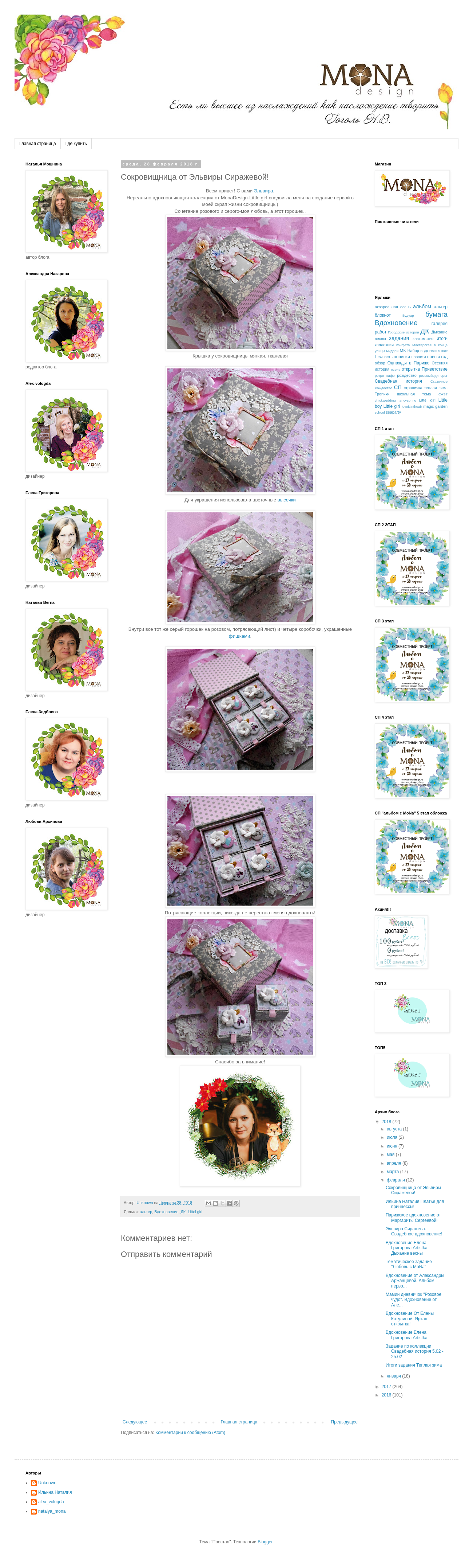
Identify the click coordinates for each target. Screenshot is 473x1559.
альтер (146, 1212)
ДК (183, 1212)
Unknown (47, 1482)
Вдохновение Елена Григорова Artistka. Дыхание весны (407, 1248)
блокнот (383, 315)
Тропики (382, 394)
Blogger (265, 1541)
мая (391, 1154)
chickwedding (385, 400)
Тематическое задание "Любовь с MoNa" (409, 1264)
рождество (406, 375)
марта (393, 1171)
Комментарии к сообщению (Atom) (190, 1432)
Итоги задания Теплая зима (414, 1365)
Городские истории (403, 332)
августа (395, 1129)
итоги (442, 338)
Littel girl (195, 1212)
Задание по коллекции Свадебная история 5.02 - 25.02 (415, 1351)
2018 (387, 1121)
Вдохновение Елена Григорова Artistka (407, 1335)
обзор (380, 363)
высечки (287, 500)
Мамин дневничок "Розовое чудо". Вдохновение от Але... (413, 1300)
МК (403, 350)
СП (398, 387)
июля (392, 1137)
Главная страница (37, 143)
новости (419, 357)
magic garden (436, 406)
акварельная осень (393, 307)
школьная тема (414, 394)
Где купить (76, 143)
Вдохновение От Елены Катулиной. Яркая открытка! (410, 1318)
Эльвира (263, 191)
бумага (436, 314)
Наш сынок (438, 351)
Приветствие (435, 369)
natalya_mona (51, 1511)
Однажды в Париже (408, 363)
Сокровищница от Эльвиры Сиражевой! (413, 1190)
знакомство (423, 338)
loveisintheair (412, 407)
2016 (387, 1395)
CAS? (443, 394)
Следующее (135, 1422)
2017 (387, 1386)
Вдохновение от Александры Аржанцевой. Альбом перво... (415, 1281)
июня (392, 1146)
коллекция (384, 345)
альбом (422, 306)
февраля (396, 1180)
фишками (239, 636)
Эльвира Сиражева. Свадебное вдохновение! (414, 1231)
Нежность (384, 357)
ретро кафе (385, 376)
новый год (437, 356)
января (394, 1376)
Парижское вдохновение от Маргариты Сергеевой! (413, 1217)
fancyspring (407, 400)
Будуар (408, 315)
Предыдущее (344, 1422)
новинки (402, 356)
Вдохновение (166, 1212)
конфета (403, 345)
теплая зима (436, 388)
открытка (411, 369)
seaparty (393, 412)
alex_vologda (51, 1501)
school (380, 412)
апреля (394, 1163)
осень (395, 369)
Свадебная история (398, 381)
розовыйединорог (433, 376)
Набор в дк (418, 350)
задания (399, 338)
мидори (392, 351)
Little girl (391, 406)
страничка (413, 388)
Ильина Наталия (55, 1492)
